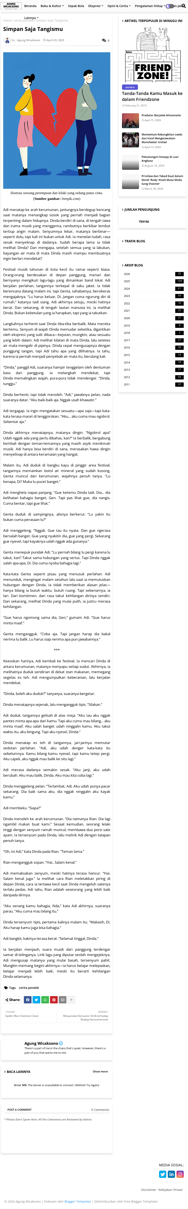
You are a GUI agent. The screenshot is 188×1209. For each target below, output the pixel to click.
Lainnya (30, 18)
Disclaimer (148, 1190)
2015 (154, 355)
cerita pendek (29, 988)
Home (7, 20)
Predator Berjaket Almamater (161, 115)
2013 (154, 370)
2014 (154, 362)
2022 (154, 303)
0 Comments (100, 1110)
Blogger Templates (78, 1201)
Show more (100, 1071)
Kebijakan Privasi (170, 1190)
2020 (154, 318)
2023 (154, 296)
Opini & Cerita (118, 6)
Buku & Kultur (51, 6)
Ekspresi (94, 6)
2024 (154, 289)
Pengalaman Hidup (149, 6)
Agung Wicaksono (41, 1043)
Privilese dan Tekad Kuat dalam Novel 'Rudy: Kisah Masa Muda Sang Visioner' (162, 180)
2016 (154, 348)
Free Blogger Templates (141, 1201)
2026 (154, 274)
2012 (154, 377)
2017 (154, 340)
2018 (154, 333)
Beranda (30, 6)
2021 (154, 311)
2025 (154, 281)
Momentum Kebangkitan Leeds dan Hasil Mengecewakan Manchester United (162, 138)
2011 (154, 384)
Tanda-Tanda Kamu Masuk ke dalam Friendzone (152, 96)
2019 (154, 326)
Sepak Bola (76, 6)
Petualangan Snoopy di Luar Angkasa (160, 159)
